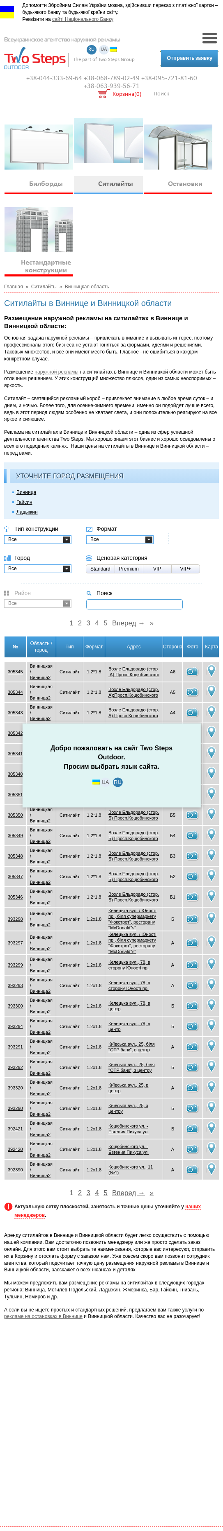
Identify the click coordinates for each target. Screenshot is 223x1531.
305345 (15, 671)
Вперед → (128, 623)
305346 (15, 897)
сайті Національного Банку (82, 19)
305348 (15, 856)
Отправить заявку (189, 58)
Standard (100, 569)
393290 (15, 1108)
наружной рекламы (56, 372)
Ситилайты (44, 287)
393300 (15, 1005)
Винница (26, 492)
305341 (15, 753)
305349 (15, 835)
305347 (15, 876)
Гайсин (24, 502)
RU (91, 50)
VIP (157, 569)
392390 (15, 1169)
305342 (15, 733)
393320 (15, 1087)
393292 (15, 1067)
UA (104, 50)
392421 (15, 1128)
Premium (129, 569)
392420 (15, 1149)
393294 (15, 1026)
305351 (15, 794)
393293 (15, 985)
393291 (15, 1046)
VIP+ (185, 569)
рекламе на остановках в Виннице (43, 1316)
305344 (15, 692)
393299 (15, 965)
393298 (15, 919)
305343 (15, 712)
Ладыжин (27, 512)
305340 (15, 774)
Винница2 (40, 677)
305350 (15, 815)
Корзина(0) (127, 94)
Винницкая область (87, 287)
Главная (13, 287)
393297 (15, 942)
